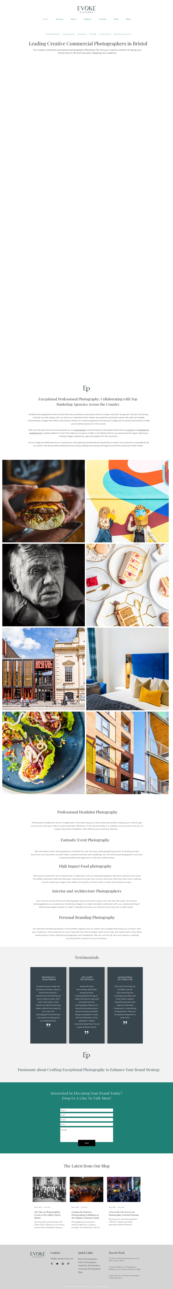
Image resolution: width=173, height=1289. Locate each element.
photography (80, 430)
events (130, 430)
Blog (80, 1272)
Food (93, 34)
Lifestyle (69, 34)
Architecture (122, 34)
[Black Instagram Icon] (62, 1263)
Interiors (105, 34)
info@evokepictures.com (61, 1259)
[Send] (86, 1143)
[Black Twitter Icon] (57, 1263)
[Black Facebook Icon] (51, 1263)
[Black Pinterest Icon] (68, 1263)
